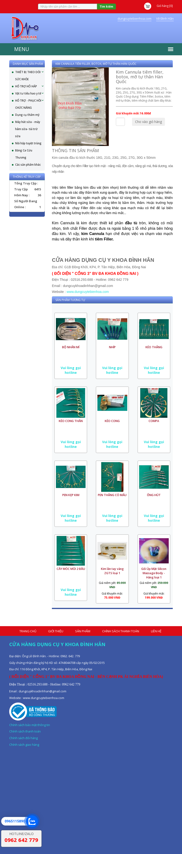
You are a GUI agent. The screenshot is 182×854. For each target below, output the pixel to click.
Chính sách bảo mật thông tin (29, 725)
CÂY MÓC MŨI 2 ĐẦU (71, 569)
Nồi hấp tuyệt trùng (28, 143)
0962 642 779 (21, 839)
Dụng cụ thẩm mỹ (27, 115)
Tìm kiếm (106, 7)
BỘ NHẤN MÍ (70, 347)
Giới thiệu (55, 631)
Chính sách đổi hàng (23, 738)
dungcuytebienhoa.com (134, 18)
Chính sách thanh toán (120, 631)
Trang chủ (27, 631)
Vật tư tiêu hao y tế (28, 93)
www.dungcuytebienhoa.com (88, 292)
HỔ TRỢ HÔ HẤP (26, 86)
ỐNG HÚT (154, 495)
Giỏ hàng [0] (158, 6)
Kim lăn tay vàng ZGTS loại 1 (112, 571)
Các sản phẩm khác (28, 165)
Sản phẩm (82, 631)
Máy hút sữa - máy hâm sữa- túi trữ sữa (27, 129)
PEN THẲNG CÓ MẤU (112, 495)
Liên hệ (156, 631)
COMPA (154, 421)
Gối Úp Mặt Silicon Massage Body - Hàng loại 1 (153, 573)
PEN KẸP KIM (70, 495)
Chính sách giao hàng (24, 745)
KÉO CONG (112, 421)
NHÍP (112, 347)
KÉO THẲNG (154, 347)
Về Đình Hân (165, 18)
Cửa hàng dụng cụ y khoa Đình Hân (57, 644)
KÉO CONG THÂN (71, 421)
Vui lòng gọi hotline (71, 370)
